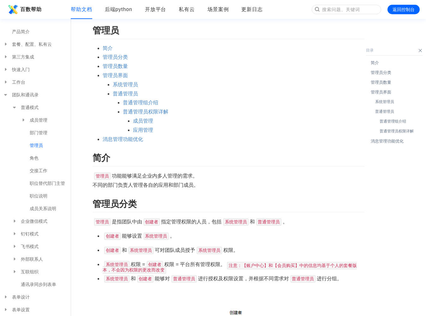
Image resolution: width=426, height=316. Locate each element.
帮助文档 (81, 9)
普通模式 (25, 107)
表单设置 (16, 309)
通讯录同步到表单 (38, 284)
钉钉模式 (25, 234)
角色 (34, 158)
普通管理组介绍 (140, 102)
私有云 (187, 9)
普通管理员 (125, 93)
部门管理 (38, 132)
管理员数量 (115, 66)
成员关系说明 (43, 208)
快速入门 (16, 69)
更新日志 (252, 9)
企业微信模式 (29, 221)
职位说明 (38, 195)
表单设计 (16, 297)
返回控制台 (404, 9)
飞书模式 (25, 246)
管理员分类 (115, 57)
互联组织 (25, 271)
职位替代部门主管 (47, 183)
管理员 (36, 145)
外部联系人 (27, 259)
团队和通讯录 (21, 94)
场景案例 (218, 9)
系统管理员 (125, 84)
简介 (108, 48)
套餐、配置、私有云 (27, 44)
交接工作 (38, 170)
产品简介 (21, 31)
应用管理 (143, 130)
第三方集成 (18, 57)
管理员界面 (115, 75)
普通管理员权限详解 (145, 111)
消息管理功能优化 (123, 139)
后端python (118, 9)
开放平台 (155, 9)
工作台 (14, 82)
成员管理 (34, 120)
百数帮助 (24, 9)
